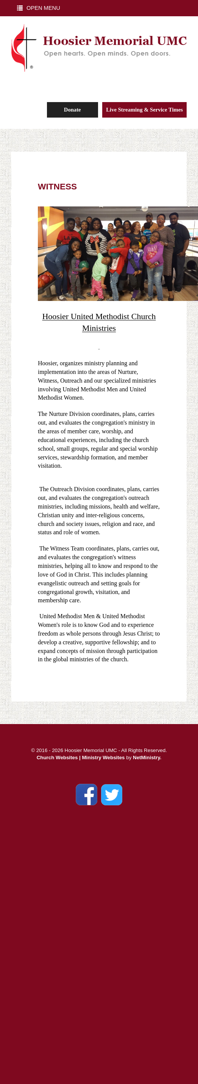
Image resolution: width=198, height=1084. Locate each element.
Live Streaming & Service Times (144, 110)
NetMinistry (146, 757)
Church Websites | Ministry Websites (81, 757)
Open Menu (38, 8)
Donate (72, 110)
